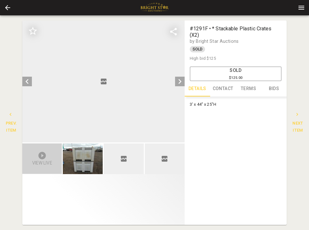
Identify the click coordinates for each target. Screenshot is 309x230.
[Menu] (301, 7)
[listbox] (103, 81)
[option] (103, 81)
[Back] (7, 7)
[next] (180, 81)
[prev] (27, 81)
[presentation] (155, 7)
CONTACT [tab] (223, 88)
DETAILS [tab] (197, 88)
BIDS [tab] (274, 88)
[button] (7, 7)
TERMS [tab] (248, 88)
